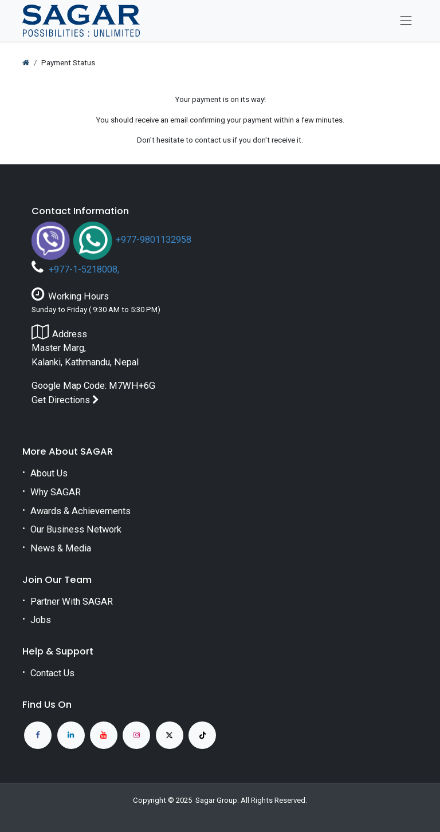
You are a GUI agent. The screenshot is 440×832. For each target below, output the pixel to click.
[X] (169, 735)
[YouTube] (103, 735)
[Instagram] (136, 735)
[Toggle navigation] (406, 21)
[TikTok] (202, 735)
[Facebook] (38, 735)
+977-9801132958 (153, 239)
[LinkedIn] (71, 735)
